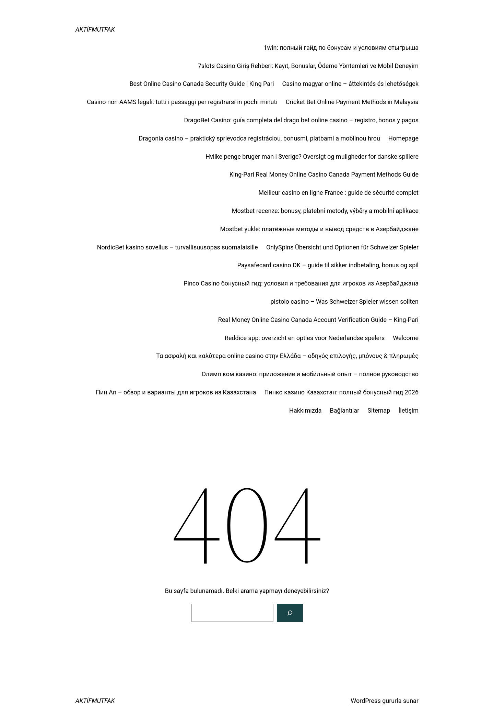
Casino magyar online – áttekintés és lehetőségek (350, 83)
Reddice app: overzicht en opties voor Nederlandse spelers (305, 337)
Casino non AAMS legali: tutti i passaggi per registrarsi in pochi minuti (182, 101)
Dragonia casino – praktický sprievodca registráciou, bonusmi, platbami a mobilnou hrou (259, 138)
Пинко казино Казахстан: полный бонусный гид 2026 (341, 392)
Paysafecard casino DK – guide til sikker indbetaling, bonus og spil (328, 265)
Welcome (406, 337)
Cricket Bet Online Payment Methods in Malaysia (352, 101)
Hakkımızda (305, 410)
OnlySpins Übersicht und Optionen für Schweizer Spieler (342, 247)
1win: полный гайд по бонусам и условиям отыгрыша (341, 47)
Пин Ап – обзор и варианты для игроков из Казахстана (176, 392)
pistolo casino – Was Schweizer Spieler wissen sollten (344, 301)
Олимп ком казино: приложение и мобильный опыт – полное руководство (310, 374)
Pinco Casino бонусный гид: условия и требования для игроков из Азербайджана (301, 283)
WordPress (365, 700)
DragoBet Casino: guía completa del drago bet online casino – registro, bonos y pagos (301, 120)
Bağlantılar (344, 410)
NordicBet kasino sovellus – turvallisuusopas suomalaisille (177, 247)
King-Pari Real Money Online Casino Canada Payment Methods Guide (324, 174)
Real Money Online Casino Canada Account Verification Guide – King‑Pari (318, 319)
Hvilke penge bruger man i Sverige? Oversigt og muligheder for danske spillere (312, 156)
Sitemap (378, 410)
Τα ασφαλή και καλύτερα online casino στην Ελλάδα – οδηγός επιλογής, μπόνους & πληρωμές (287, 355)
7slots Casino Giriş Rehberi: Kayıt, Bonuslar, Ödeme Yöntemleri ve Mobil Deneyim (308, 65)
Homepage (403, 138)
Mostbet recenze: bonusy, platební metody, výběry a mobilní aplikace (325, 210)
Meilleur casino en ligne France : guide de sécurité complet (338, 192)
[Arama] (290, 613)
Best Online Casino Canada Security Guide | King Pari (201, 83)
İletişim (408, 410)
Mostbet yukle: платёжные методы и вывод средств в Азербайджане (319, 229)
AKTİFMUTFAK (95, 29)
